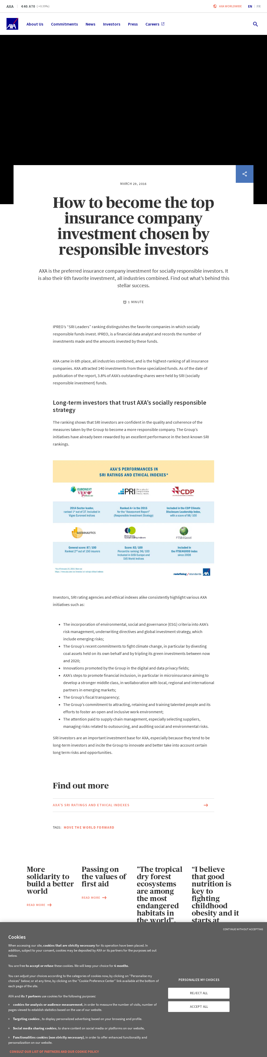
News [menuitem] (90, 24)
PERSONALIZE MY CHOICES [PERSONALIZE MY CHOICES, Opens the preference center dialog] (199, 980)
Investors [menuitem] (111, 24)
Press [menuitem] (133, 24)
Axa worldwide (230, 6)
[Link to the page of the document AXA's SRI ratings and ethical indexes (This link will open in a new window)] (133, 805)
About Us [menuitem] (35, 24)
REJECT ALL (199, 993)
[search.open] (255, 23)
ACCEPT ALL (199, 1006)
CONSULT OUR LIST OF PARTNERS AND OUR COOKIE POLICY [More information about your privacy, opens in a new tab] (54, 1051)
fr (258, 6)
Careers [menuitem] (154, 24)
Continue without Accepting (243, 929)
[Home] (12, 24)
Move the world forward (89, 827)
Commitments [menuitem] (64, 24)
